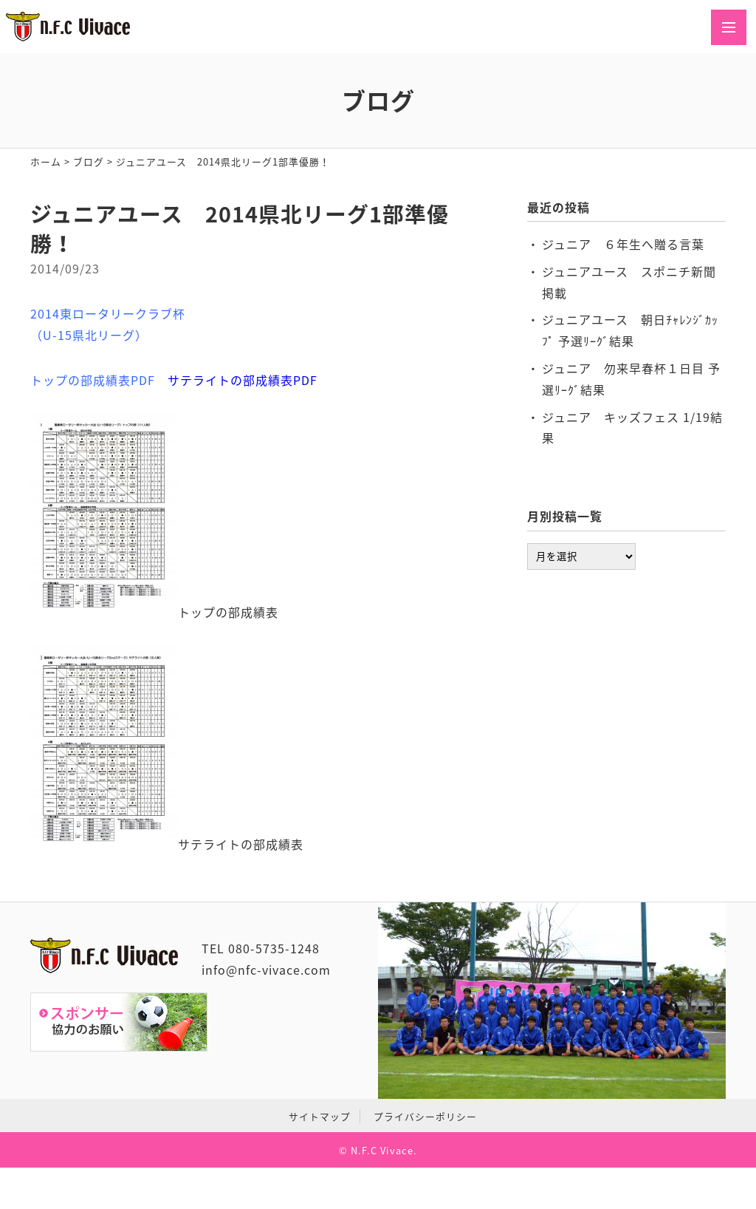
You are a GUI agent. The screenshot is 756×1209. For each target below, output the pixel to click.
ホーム (45, 161)
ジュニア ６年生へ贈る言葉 (623, 244)
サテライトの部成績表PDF (242, 380)
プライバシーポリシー (425, 1116)
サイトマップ (320, 1116)
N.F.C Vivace (382, 1150)
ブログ (88, 161)
